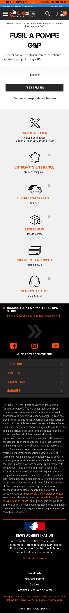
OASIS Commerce (41, 608)
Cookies (34, 584)
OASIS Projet (25, 608)
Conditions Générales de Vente (35, 590)
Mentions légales (35, 579)
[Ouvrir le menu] (5, 14)
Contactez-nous (34, 558)
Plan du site (34, 573)
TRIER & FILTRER (34, 87)
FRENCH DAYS (43, 6)
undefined (34, 75)
